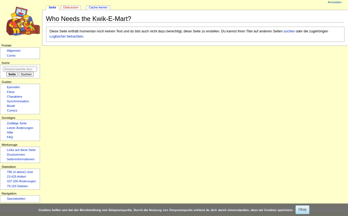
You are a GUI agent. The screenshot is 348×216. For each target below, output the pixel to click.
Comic (11, 55)
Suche (6, 62)
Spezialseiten (16, 198)
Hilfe (10, 132)
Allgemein (13, 50)
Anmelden (335, 2)
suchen (289, 31)
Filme (10, 92)
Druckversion (16, 154)
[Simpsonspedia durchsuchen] (20, 69)
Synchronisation (18, 101)
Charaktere (14, 96)
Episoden (13, 87)
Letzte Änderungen (20, 127)
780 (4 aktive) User (20, 172)
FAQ (10, 137)
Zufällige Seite (17, 123)
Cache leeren (98, 7)
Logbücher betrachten (66, 36)
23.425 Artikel (16, 176)
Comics (12, 110)
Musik (11, 105)
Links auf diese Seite (21, 150)
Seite (52, 7)
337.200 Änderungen (21, 181)
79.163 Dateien (17, 186)
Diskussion (70, 7)
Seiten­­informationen (21, 159)
